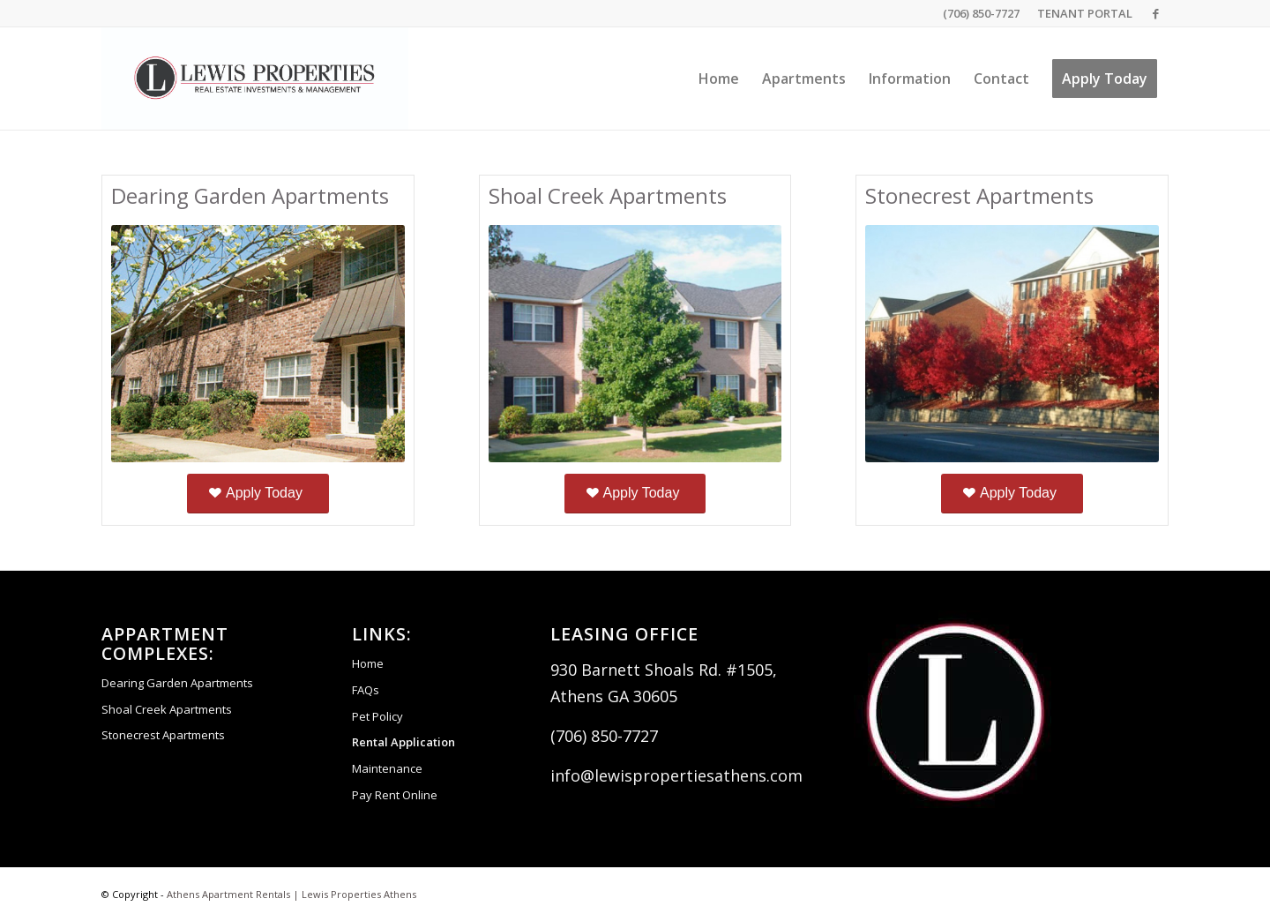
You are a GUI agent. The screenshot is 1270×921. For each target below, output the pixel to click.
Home (368, 663)
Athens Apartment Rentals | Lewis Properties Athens (291, 894)
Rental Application (403, 742)
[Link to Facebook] (1155, 13)
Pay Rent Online (394, 795)
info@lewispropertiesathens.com (676, 775)
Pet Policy (377, 716)
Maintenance (387, 768)
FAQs (365, 690)
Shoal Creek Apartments (166, 709)
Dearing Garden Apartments (177, 683)
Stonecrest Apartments (163, 735)
